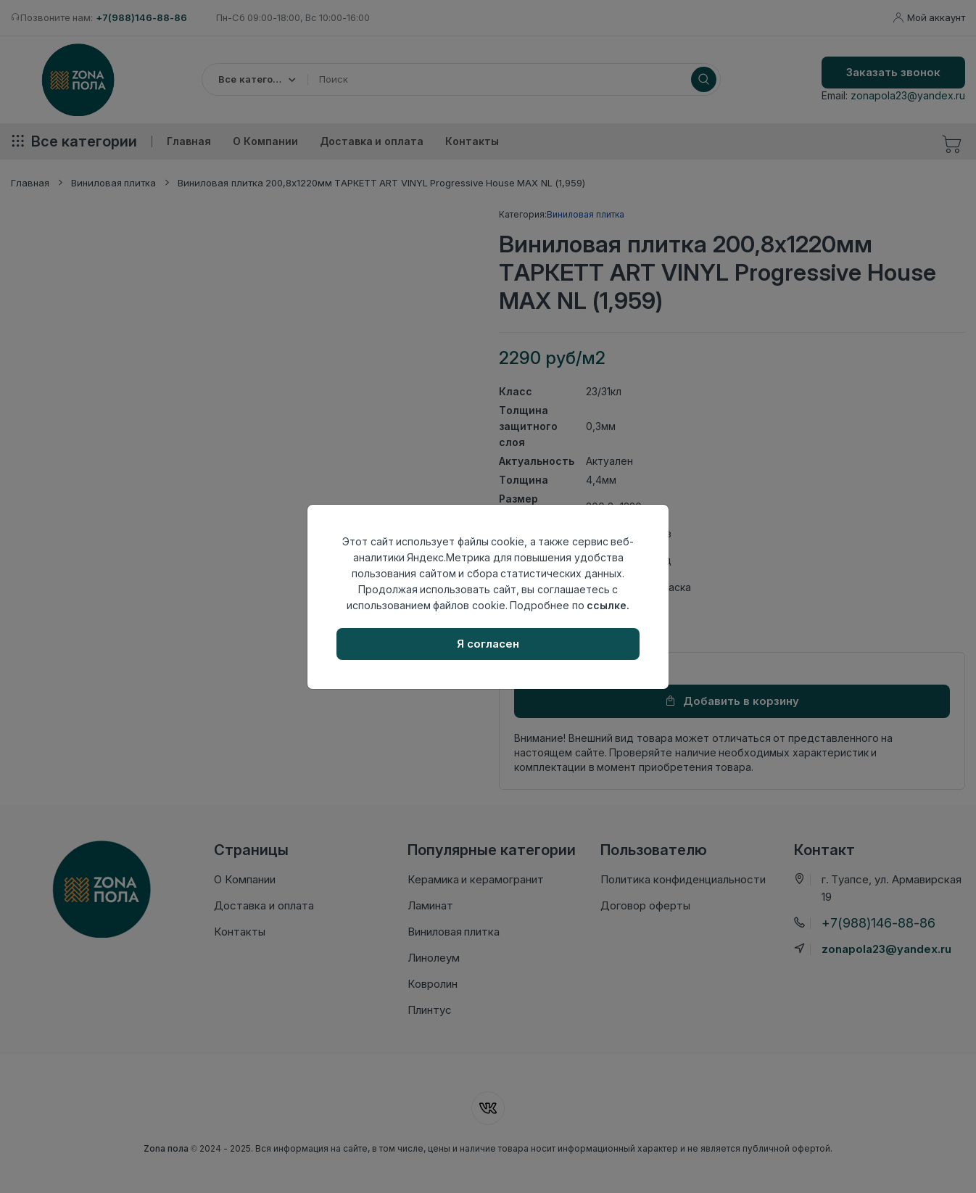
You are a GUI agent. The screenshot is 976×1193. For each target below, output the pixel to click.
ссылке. (608, 605)
